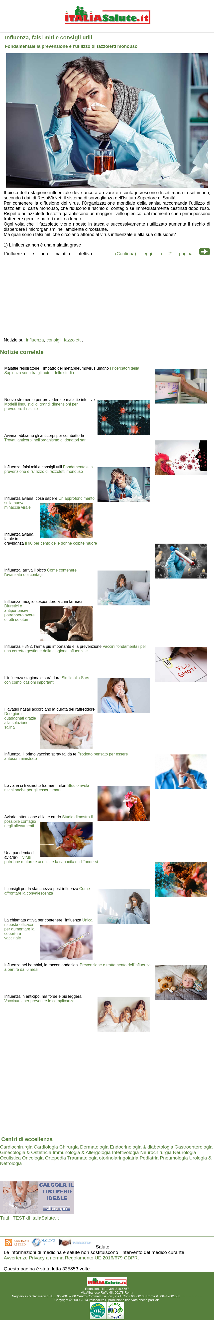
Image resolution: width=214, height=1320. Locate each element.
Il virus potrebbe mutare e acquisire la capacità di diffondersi (51, 859)
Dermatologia (94, 1147)
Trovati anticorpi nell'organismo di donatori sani (45, 440)
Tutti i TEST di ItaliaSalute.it (29, 1218)
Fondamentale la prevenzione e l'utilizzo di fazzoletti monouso (48, 469)
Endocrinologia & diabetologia (141, 1147)
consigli (53, 339)
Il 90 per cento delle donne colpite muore (61, 543)
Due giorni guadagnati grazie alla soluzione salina (20, 720)
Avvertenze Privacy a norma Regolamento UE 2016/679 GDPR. (71, 1257)
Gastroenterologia (194, 1147)
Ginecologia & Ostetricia (25, 1152)
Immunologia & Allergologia (82, 1152)
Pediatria (149, 1157)
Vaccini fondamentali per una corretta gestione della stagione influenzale (75, 648)
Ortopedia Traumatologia (71, 1157)
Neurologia (184, 1152)
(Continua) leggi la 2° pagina (154, 253)
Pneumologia (174, 1157)
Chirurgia (69, 1147)
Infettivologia (125, 1152)
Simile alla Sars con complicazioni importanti (46, 680)
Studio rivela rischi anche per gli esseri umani (46, 787)
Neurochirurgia (156, 1152)
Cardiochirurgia (16, 1147)
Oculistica (10, 1157)
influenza (35, 339)
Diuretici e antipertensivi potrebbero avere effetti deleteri (19, 613)
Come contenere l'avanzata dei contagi (40, 572)
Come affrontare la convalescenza (47, 891)
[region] (107, 296)
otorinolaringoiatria (118, 1157)
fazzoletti (73, 339)
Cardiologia (46, 1147)
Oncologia (33, 1157)
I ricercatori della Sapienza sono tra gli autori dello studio (71, 370)
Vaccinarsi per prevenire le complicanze (39, 1001)
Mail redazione (191, 1296)
